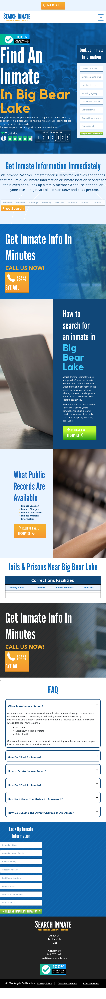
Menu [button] (101, 18)
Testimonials (54, 951)
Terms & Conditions (67, 995)
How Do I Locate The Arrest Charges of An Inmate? (41, 824)
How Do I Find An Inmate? (24, 769)
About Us (54, 947)
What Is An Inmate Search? (25, 718)
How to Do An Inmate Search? (27, 783)
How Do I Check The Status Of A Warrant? (35, 811)
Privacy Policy (43, 995)
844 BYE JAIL (53, 5)
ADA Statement (92, 995)
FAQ (54, 955)
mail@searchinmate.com (54, 970)
